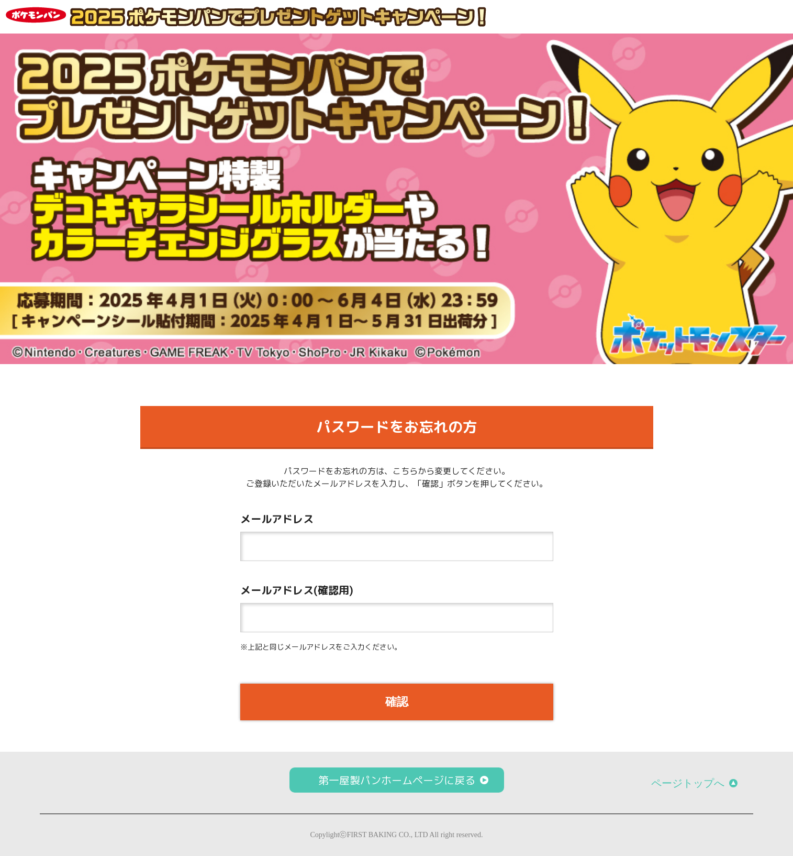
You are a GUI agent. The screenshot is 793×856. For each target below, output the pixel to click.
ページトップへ (687, 783)
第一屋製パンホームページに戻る (396, 780)
